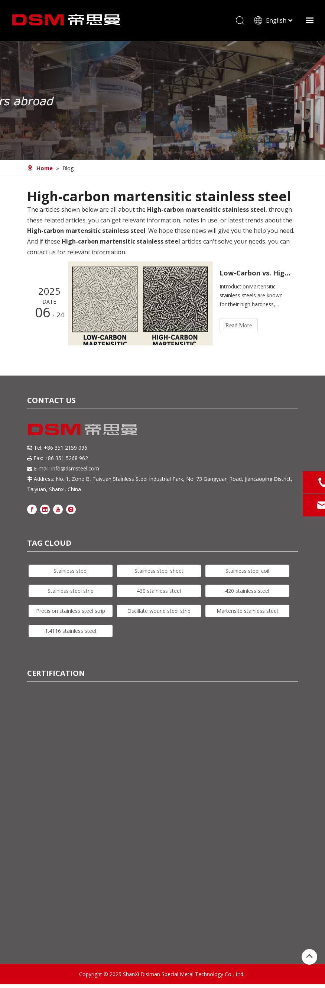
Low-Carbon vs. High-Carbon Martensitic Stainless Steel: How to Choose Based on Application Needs (255, 272)
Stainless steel (70, 570)
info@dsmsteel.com (75, 468)
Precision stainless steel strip (70, 610)
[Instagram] (71, 509)
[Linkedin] (45, 509)
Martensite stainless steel (247, 610)
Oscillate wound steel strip (159, 610)
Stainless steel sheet (158, 570)
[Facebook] (32, 509)
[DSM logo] (83, 428)
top (309, 956)
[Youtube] (58, 509)
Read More (238, 325)
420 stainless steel (247, 590)
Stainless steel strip (71, 590)
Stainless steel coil (247, 570)
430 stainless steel (159, 590)
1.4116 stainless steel (70, 630)
